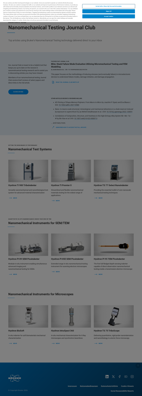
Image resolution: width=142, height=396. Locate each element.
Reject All (108, 11)
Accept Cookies (108, 16)
